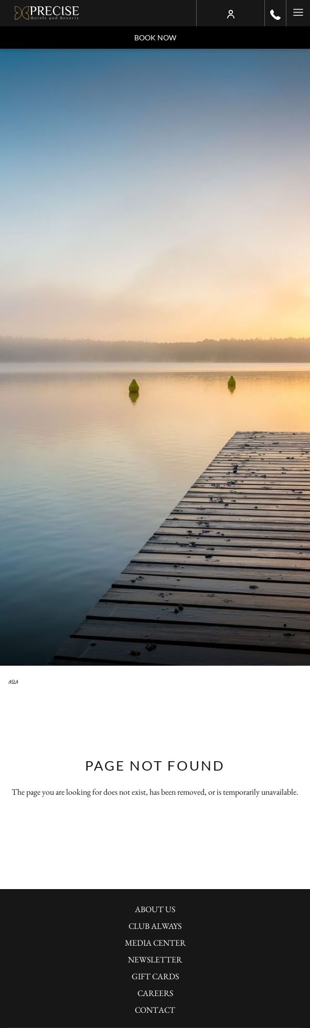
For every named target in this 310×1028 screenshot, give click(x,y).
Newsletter (155, 959)
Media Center (155, 942)
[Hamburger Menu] (298, 13)
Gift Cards (155, 976)
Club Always (155, 926)
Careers (155, 993)
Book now (155, 37)
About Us (155, 909)
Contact (155, 1009)
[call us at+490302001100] (275, 13)
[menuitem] (155, 910)
